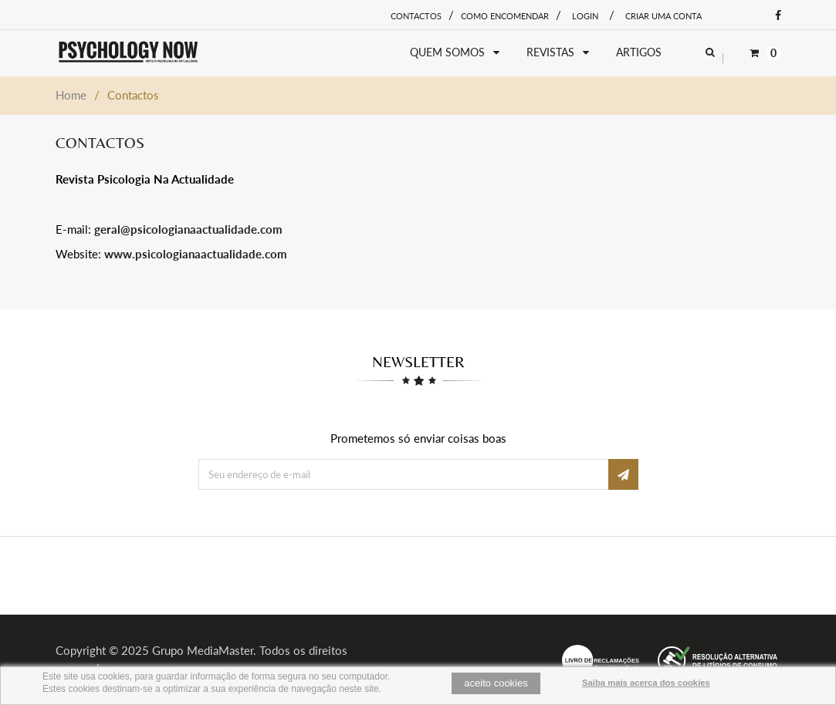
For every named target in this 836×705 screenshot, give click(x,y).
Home (71, 95)
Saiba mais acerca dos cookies (646, 682)
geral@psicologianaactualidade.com (188, 229)
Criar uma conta (663, 16)
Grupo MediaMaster (202, 650)
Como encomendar (505, 16)
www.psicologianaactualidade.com (195, 254)
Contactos (416, 16)
